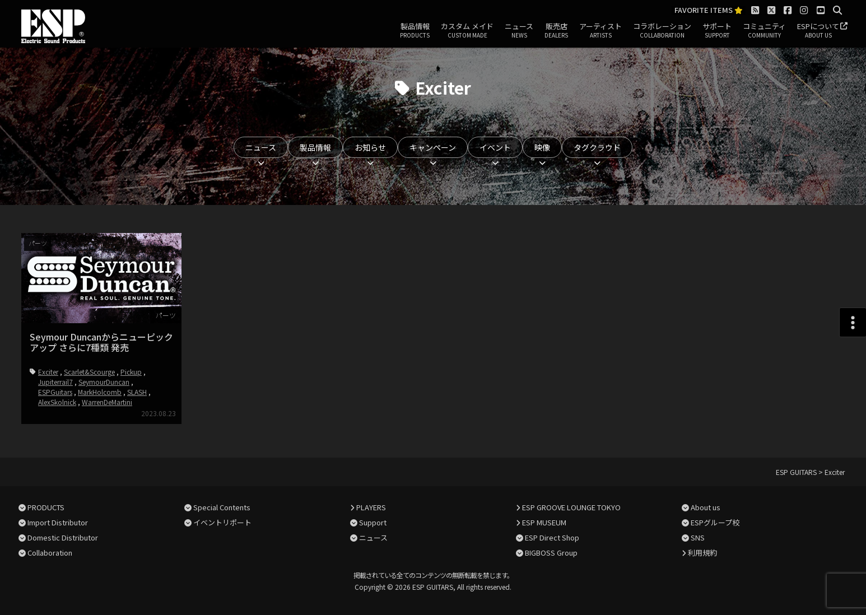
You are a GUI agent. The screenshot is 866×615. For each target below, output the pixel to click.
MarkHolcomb (100, 392)
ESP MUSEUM (544, 522)
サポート (717, 31)
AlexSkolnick (57, 402)
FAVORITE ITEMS (708, 10)
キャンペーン (432, 147)
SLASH (137, 392)
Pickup (131, 371)
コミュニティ (764, 31)
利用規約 (702, 552)
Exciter (48, 371)
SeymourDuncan (103, 381)
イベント (495, 147)
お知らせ (370, 147)
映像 (542, 147)
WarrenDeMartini (107, 402)
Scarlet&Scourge (89, 371)
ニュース (519, 31)
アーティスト (600, 31)
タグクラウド (597, 147)
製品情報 (415, 31)
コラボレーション (662, 31)
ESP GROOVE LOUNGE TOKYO (571, 507)
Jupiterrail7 (55, 381)
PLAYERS (371, 507)
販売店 (556, 31)
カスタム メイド (467, 31)
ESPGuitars (55, 392)
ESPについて (818, 31)
